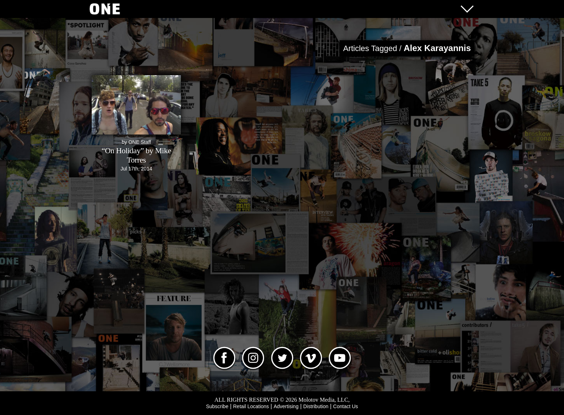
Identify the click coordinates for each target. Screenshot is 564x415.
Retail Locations (251, 406)
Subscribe (217, 406)
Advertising (286, 406)
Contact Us (345, 406)
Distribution (315, 406)
